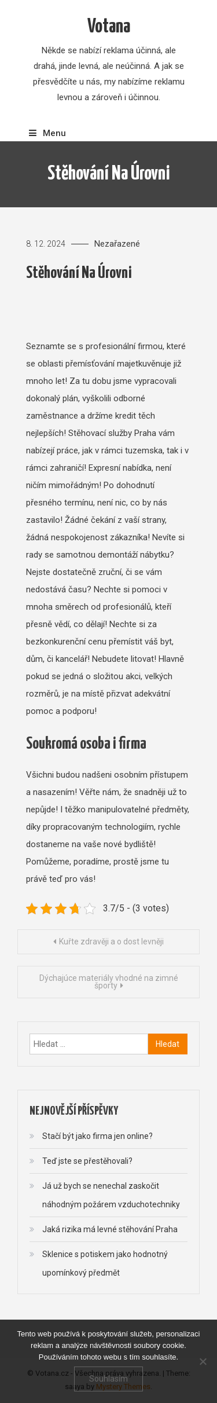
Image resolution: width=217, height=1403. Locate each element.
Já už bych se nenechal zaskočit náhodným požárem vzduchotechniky (111, 1195)
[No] (202, 1361)
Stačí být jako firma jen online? (97, 1136)
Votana (108, 26)
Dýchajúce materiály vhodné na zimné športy (108, 981)
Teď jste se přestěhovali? (87, 1161)
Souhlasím (108, 1378)
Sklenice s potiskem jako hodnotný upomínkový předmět (105, 1263)
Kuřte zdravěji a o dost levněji (111, 941)
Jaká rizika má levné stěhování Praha (110, 1229)
